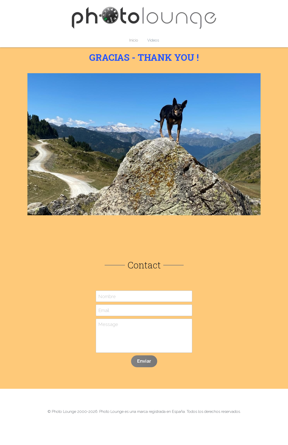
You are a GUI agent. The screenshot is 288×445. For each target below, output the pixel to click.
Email (103, 310)
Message (108, 324)
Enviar (144, 361)
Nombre (107, 296)
